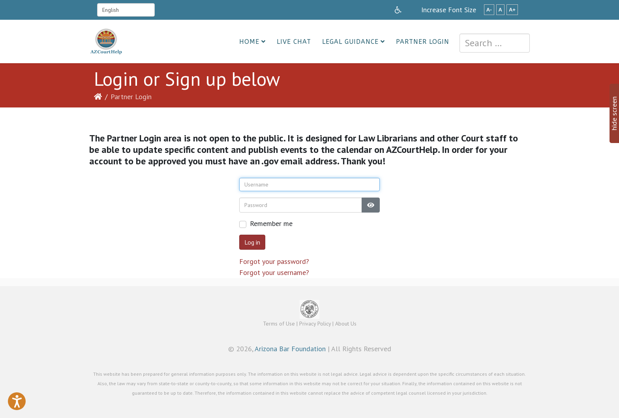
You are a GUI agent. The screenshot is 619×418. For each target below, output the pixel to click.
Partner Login (422, 41)
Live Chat (294, 41)
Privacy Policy (315, 323)
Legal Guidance (350, 41)
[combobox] (495, 43)
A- (489, 10)
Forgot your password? (274, 261)
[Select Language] (126, 10)
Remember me (271, 223)
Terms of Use (279, 323)
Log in (252, 242)
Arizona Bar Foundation (290, 348)
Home (249, 41)
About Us (345, 323)
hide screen (614, 113)
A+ (512, 10)
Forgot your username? (274, 272)
